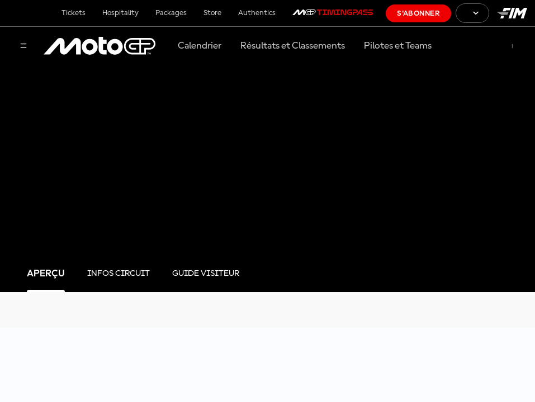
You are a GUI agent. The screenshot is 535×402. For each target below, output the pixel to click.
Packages (171, 13)
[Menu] (23, 46)
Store (212, 13)
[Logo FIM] (512, 13)
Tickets (73, 13)
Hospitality (120, 13)
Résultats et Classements (292, 46)
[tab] (46, 274)
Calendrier (199, 46)
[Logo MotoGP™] (99, 46)
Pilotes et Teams (398, 46)
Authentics (257, 13)
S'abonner (418, 13)
